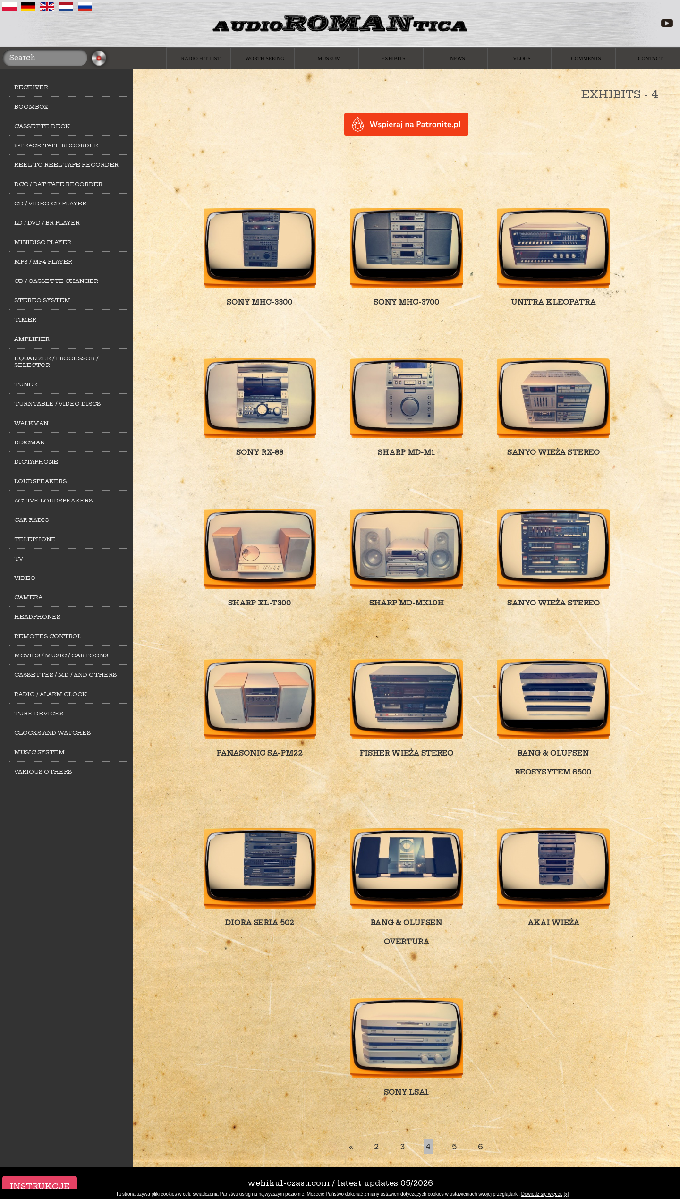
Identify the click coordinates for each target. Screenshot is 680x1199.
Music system (39, 752)
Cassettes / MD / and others (65, 675)
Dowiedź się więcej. (541, 1194)
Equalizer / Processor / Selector (56, 361)
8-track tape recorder (56, 145)
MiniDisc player (42, 242)
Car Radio (32, 520)
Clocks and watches (52, 733)
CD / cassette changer (56, 281)
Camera (28, 597)
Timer (25, 319)
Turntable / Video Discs (57, 403)
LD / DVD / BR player (47, 223)
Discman (29, 442)
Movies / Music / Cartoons (61, 655)
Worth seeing (265, 58)
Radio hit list (200, 58)
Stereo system (42, 300)
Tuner (25, 384)
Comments (586, 58)
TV (18, 558)
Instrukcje (39, 1186)
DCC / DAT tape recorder (58, 184)
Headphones (37, 616)
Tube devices (38, 713)
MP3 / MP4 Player (43, 261)
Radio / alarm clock (50, 694)
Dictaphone (36, 462)
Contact (650, 58)
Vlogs (521, 58)
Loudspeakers (40, 481)
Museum (328, 58)
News (457, 58)
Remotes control (47, 636)
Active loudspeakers (53, 500)
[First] (351, 1146)
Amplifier (32, 339)
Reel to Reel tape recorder (66, 165)
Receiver (31, 87)
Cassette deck (42, 126)
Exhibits (394, 58)
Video (24, 578)
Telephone (35, 539)
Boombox (31, 106)
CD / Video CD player (50, 203)
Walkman (31, 423)
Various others (43, 771)
